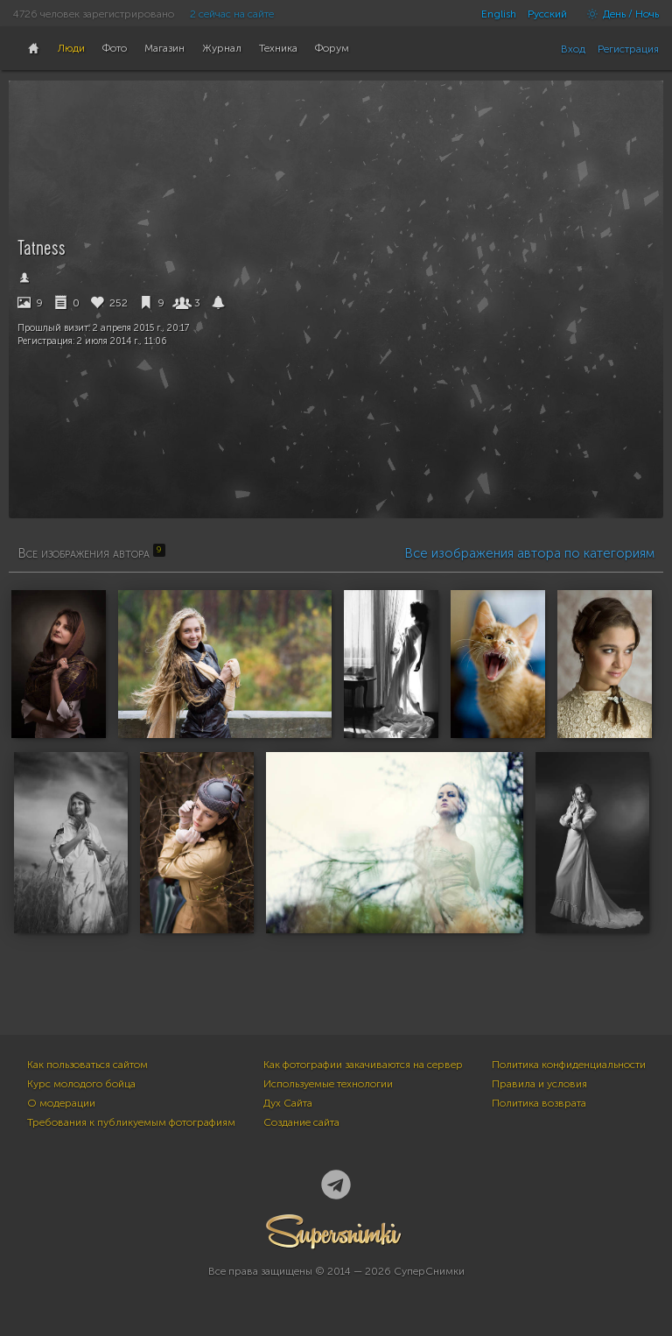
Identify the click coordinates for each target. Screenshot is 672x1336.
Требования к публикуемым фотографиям (131, 1122)
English (498, 14)
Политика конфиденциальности (569, 1064)
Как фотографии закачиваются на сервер (363, 1064)
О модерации (61, 1103)
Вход (573, 49)
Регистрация (628, 49)
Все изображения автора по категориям (529, 553)
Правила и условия (539, 1084)
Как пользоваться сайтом (87, 1064)
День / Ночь (618, 14)
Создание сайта (301, 1122)
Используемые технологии (328, 1084)
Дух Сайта (287, 1103)
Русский (547, 14)
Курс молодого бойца (81, 1084)
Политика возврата (539, 1103)
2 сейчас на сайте (232, 14)
